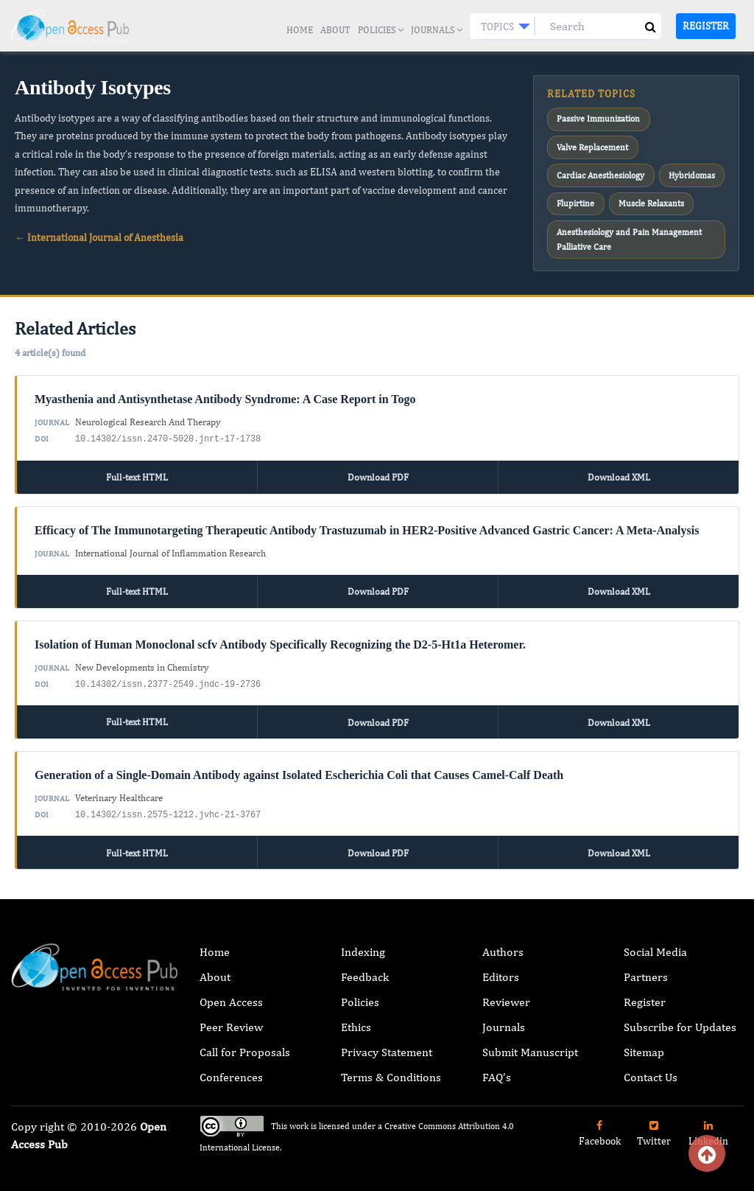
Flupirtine (575, 199)
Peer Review (231, 1018)
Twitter (654, 1124)
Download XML (619, 469)
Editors (500, 968)
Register (706, 26)
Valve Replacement (592, 145)
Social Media (655, 943)
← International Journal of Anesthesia (99, 237)
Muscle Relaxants (650, 199)
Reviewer (506, 993)
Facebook (600, 1124)
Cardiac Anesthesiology (600, 172)
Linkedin (708, 1124)
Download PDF (378, 469)
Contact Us (650, 1068)
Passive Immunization (598, 118)
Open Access (231, 993)
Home (299, 29)
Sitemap (644, 1043)
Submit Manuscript (530, 1043)
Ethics (356, 1018)
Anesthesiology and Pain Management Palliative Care (629, 232)
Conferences (231, 1068)
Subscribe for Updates (680, 1018)
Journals (436, 29)
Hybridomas (691, 172)
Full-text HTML (137, 469)
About (335, 29)
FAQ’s (496, 1068)
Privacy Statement (386, 1043)
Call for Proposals (245, 1043)
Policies (381, 29)
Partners (646, 968)
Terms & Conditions (391, 1068)
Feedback (365, 968)
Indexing (363, 943)
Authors (503, 943)
